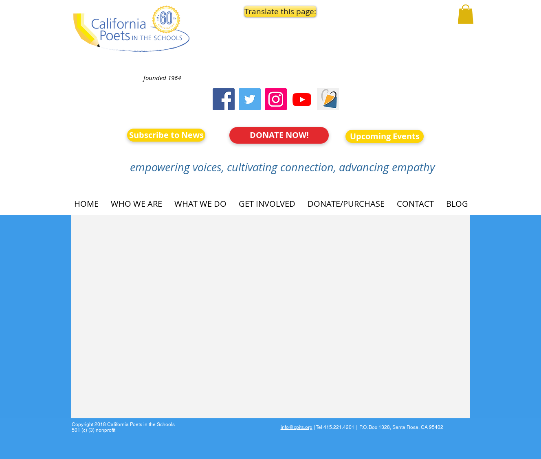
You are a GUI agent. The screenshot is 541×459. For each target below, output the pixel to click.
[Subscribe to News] (166, 135)
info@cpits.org (296, 427)
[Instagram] (276, 99)
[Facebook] (224, 99)
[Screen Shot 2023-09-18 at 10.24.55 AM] (328, 99)
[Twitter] (250, 99)
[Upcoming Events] (384, 136)
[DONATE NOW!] (279, 135)
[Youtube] (302, 99)
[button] (279, 11)
